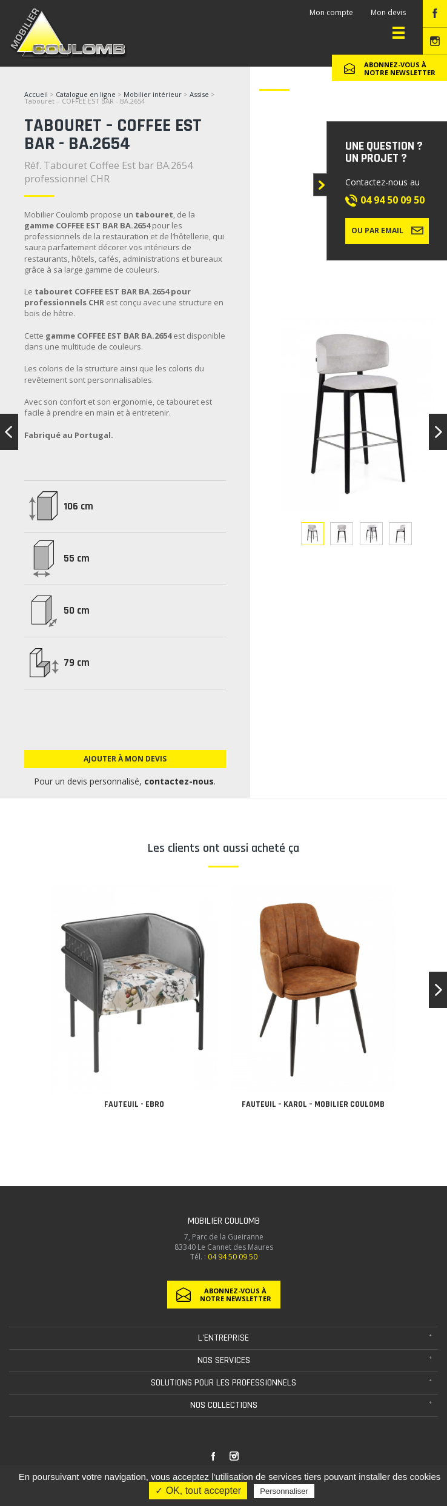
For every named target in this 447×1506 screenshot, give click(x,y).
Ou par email (387, 230)
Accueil (36, 94)
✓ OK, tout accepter (198, 1490)
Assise (200, 94)
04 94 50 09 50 (392, 200)
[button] (438, 990)
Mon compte (331, 12)
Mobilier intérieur (153, 94)
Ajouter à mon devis (125, 759)
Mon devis (388, 12)
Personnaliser (284, 1491)
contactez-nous (179, 781)
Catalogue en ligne (86, 94)
